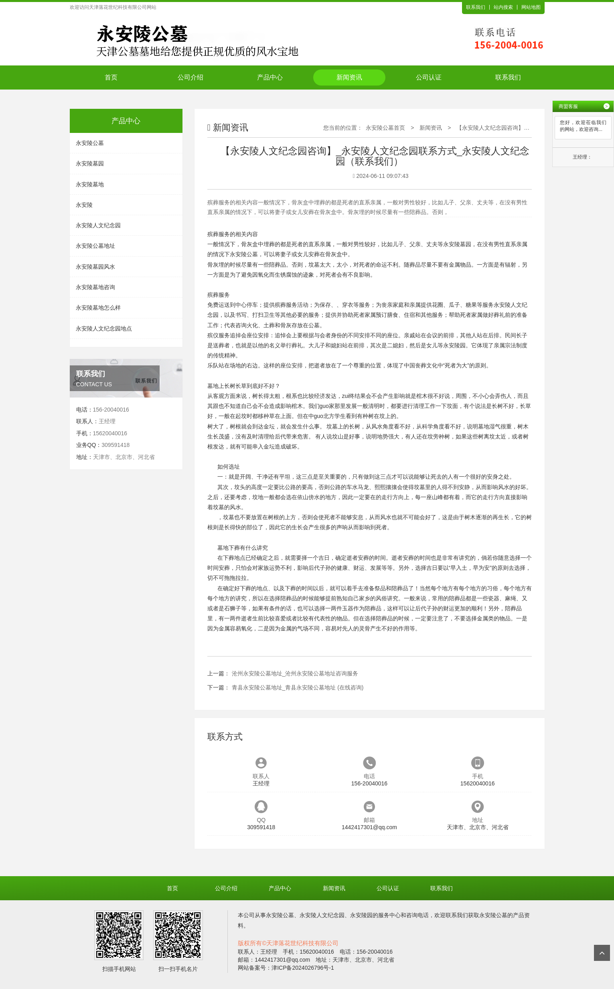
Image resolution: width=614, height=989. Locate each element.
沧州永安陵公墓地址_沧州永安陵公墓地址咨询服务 (295, 673)
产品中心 (270, 77)
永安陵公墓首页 (385, 127)
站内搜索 (503, 7)
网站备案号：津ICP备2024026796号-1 (286, 968)
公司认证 (429, 77)
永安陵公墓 (90, 143)
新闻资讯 (349, 77)
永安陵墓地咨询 (95, 287)
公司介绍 (190, 77)
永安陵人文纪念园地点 (104, 328)
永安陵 (84, 205)
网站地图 (531, 7)
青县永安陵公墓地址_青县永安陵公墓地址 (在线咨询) (298, 687)
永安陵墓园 (90, 163)
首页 (111, 77)
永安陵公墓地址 (95, 246)
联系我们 (475, 7)
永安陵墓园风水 (95, 266)
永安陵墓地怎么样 (98, 307)
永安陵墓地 (90, 184)
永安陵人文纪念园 (98, 225)
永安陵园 (454, 345)
